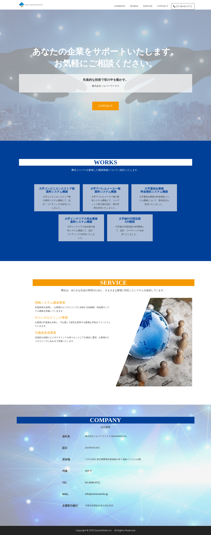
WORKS (134, 7)
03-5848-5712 (184, 7)
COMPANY (120, 7)
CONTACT (162, 7)
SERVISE (148, 7)
